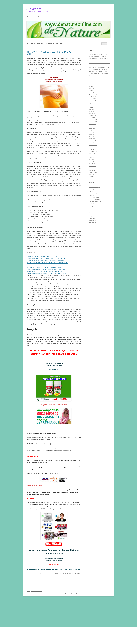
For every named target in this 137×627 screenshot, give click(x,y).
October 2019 (92, 124)
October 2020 (92, 98)
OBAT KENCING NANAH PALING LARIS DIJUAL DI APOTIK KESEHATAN (46, 273)
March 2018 (92, 164)
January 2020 (92, 117)
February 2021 (92, 90)
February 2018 (92, 166)
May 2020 (91, 109)
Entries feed (92, 218)
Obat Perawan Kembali (94, 199)
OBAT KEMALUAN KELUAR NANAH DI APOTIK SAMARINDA (43, 256)
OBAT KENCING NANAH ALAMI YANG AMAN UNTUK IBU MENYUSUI (46, 269)
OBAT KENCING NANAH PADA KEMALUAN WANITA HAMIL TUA (45, 265)
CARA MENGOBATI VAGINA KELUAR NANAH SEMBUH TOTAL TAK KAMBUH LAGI (99, 73)
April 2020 (91, 111)
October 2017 (92, 174)
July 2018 (91, 155)
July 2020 (91, 105)
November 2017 (93, 172)
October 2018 (92, 149)
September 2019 (93, 126)
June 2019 (91, 132)
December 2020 (93, 94)
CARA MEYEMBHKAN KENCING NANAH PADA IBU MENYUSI (44, 267)
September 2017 (93, 176)
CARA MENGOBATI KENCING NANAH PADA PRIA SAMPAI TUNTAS (45, 271)
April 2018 (91, 162)
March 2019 (92, 138)
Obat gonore (42, 574)
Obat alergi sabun (93, 189)
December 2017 (93, 170)
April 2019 (91, 136)
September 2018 (93, 151)
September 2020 (93, 101)
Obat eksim (92, 191)
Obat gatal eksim (93, 193)
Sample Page (36, 16)
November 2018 (93, 147)
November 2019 (93, 122)
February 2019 (92, 140)
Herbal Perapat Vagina (94, 187)
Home (28, 16)
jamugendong (34, 8)
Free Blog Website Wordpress (79, 593)
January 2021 (92, 92)
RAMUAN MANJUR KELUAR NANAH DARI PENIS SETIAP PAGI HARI (45, 261)
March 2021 (92, 88)
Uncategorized (92, 206)
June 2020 (91, 107)
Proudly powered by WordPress (34, 591)
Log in (90, 216)
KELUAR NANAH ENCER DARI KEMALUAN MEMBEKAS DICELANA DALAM (47, 263)
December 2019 (93, 119)
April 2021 (91, 86)
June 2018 (91, 157)
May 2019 (91, 134)
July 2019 (91, 130)
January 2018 (92, 168)
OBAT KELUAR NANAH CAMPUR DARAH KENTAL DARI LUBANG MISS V (47, 259)
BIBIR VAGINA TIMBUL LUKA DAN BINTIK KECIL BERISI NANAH (50, 52)
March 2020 (92, 113)
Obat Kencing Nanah (94, 197)
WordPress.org (92, 222)
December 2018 (93, 145)
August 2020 (92, 103)
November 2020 (93, 96)
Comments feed (93, 220)
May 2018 (91, 159)
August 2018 (92, 153)
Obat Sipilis (91, 204)
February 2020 (92, 115)
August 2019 (92, 128)
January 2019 (92, 143)
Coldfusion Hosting (60, 593)
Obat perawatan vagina (95, 201)
